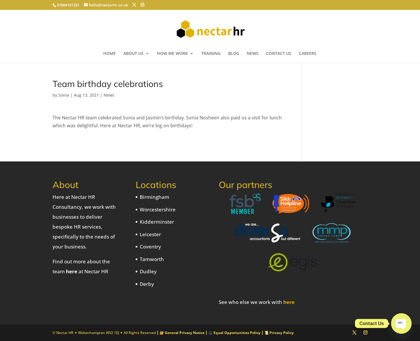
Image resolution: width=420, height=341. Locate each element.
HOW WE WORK (172, 53)
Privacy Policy (282, 332)
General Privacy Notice (184, 332)
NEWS (252, 53)
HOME (109, 53)
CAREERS (307, 53)
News (109, 95)
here (71, 271)
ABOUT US (133, 53)
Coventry (150, 246)
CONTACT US (278, 53)
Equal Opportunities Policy (237, 332)
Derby (147, 284)
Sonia (63, 95)
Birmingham (154, 197)
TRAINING (210, 53)
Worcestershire (158, 209)
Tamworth (152, 259)
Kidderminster (157, 221)
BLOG (233, 53)
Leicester (150, 234)
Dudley (148, 271)
